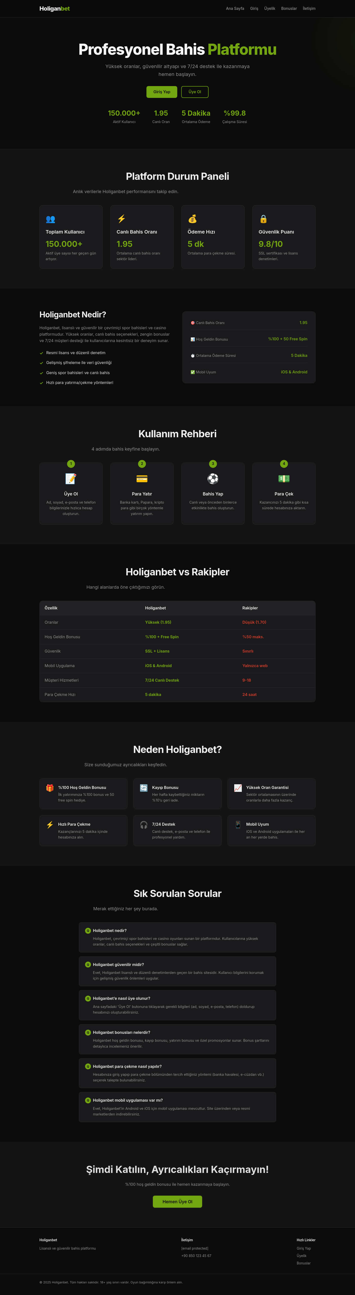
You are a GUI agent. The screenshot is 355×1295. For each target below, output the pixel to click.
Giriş (254, 8)
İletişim (309, 8)
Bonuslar (289, 8)
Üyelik (269, 8)
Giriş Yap (161, 91)
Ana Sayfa (235, 8)
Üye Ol (195, 91)
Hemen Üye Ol (178, 1201)
